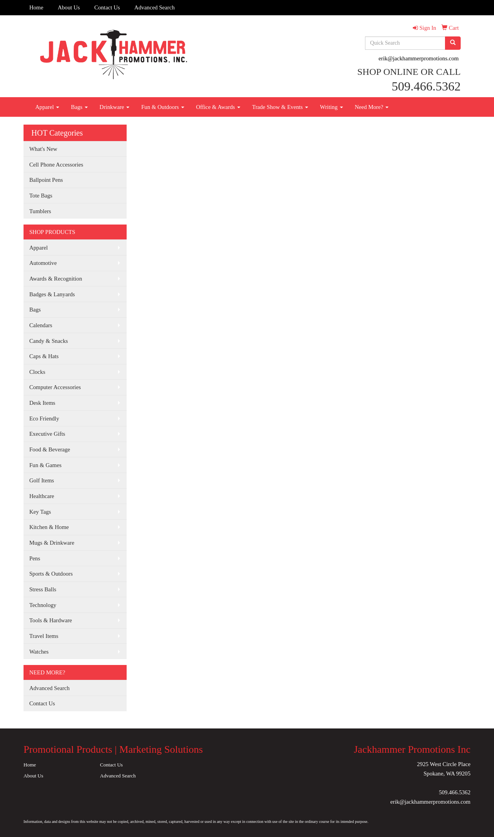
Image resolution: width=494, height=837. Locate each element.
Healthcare (41, 496)
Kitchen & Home (49, 527)
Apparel (47, 107)
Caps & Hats (44, 356)
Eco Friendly (44, 418)
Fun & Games (45, 465)
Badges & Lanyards (52, 294)
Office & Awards (218, 107)
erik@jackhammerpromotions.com (419, 58)
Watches (39, 652)
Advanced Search (154, 7)
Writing (331, 107)
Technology (42, 605)
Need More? (372, 107)
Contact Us (107, 7)
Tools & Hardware (50, 620)
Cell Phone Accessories (56, 164)
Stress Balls (42, 589)
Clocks (37, 372)
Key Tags (40, 512)
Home (36, 7)
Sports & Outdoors (51, 574)
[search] (453, 43)
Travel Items (43, 636)
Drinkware (114, 107)
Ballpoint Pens (46, 180)
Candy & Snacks (48, 341)
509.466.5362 (454, 792)
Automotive (43, 263)
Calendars (41, 325)
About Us (69, 7)
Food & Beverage (49, 449)
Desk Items (42, 403)
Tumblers (40, 211)
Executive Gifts (47, 434)
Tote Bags (41, 195)
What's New (43, 149)
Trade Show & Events (280, 107)
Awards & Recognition (55, 278)
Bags (79, 107)
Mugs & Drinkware (51, 543)
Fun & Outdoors (162, 107)
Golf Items (41, 480)
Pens (34, 558)
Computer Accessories (55, 387)
